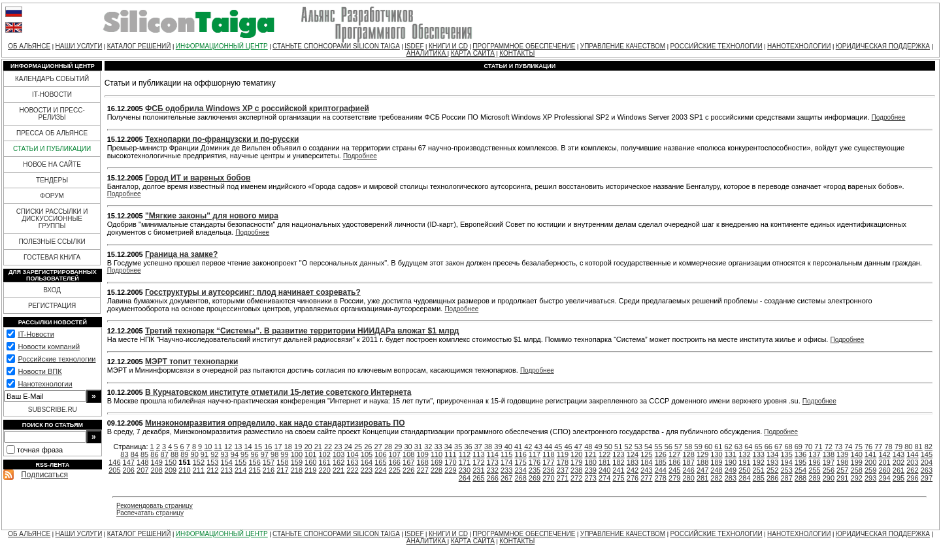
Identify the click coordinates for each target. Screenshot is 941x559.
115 (506, 454)
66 (768, 446)
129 (702, 454)
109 (422, 454)
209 (170, 470)
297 (927, 478)
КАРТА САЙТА (473, 53)
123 (618, 454)
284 (744, 478)
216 (268, 470)
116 (520, 454)
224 (380, 470)
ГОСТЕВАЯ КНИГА (52, 257)
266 (493, 478)
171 (464, 462)
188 (702, 462)
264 (464, 478)
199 (857, 462)
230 (464, 470)
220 (325, 470)
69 (798, 446)
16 (268, 446)
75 (859, 446)
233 (506, 470)
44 (548, 446)
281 (702, 478)
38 (488, 446)
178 (563, 462)
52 (628, 446)
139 (842, 454)
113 (478, 454)
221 (338, 470)
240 (604, 470)
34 (448, 446)
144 (912, 454)
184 (646, 462)
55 (658, 446)
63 (738, 446)
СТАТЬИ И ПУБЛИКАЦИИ (52, 148)
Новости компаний (49, 346)
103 (338, 454)
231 (478, 470)
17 (278, 446)
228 (436, 470)
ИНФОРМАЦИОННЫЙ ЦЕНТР (222, 46)
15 (258, 446)
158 (282, 462)
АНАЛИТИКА (427, 53)
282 (716, 478)
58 (688, 446)
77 (878, 446)
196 (814, 462)
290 (828, 478)
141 (870, 454)
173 (493, 462)
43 (538, 446)
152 (199, 462)
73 (838, 446)
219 (310, 470)
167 (408, 462)
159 (297, 462)
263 (927, 470)
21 (318, 446)
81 (918, 446)
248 (716, 470)
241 (618, 470)
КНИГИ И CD (448, 46)
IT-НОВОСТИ (52, 94)
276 (632, 478)
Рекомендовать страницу (154, 505)
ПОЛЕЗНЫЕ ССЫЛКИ (51, 241)
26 (368, 446)
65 (758, 446)
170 (450, 462)
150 (170, 462)
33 (438, 446)
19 (298, 446)
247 (702, 470)
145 (927, 454)
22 (328, 446)
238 (576, 470)
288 (800, 478)
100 (297, 454)
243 (646, 470)
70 (808, 446)
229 (450, 470)
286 (772, 478)
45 (558, 446)
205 (114, 470)
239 (591, 470)
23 (338, 446)
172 (478, 462)
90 (195, 454)
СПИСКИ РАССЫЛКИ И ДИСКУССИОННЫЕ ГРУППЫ (52, 218)
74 (848, 446)
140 (857, 454)
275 (618, 478)
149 (156, 462)
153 (212, 462)
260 (884, 470)
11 (218, 446)
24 (348, 446)
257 (842, 470)
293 (870, 478)
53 (638, 446)
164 (366, 462)
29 (398, 446)
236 (548, 470)
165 (380, 462)
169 (436, 462)
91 (204, 454)
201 (884, 462)
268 (520, 478)
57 (678, 446)
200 (870, 462)
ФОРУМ (52, 195)
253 (786, 470)
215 (254, 470)
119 (563, 454)
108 (408, 454)
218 (297, 470)
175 (520, 462)
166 (395, 462)
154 (227, 462)
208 (156, 470)
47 (578, 446)
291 (842, 478)
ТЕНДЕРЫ (52, 180)
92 (214, 454)
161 (325, 462)
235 (534, 470)
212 (212, 470)
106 (380, 454)
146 (114, 462)
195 (800, 462)
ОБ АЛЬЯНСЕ (29, 46)
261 (898, 470)
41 (518, 446)
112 (464, 454)
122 (604, 454)
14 (248, 446)
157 (268, 462)
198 (842, 462)
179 (576, 462)
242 (632, 470)
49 (598, 446)
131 (730, 454)
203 (912, 462)
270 (548, 478)
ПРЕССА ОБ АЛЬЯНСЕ (52, 133)
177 (548, 462)
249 (730, 470)
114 (493, 454)
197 (828, 462)
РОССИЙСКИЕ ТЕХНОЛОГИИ (716, 46)
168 (422, 462)
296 (912, 478)
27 (378, 446)
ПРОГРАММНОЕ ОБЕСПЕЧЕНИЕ (523, 46)
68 (788, 446)
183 (632, 462)
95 (244, 454)
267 (506, 478)
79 (898, 446)
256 (828, 470)
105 (366, 454)
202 (898, 462)
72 (829, 446)
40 (508, 446)
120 (576, 454)
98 (274, 454)
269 (534, 478)
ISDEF (413, 46)
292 (857, 478)
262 (912, 470)
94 (235, 454)
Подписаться (44, 474)
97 (265, 454)
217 (282, 470)
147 (129, 462)
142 (884, 454)
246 (688, 470)
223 (366, 470)
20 (308, 446)
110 (436, 454)
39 (498, 446)
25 (358, 446)
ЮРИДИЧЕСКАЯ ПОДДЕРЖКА (883, 46)
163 (352, 462)
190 (730, 462)
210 (184, 470)
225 (395, 470)
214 (240, 470)
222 (352, 470)
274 (604, 478)
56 (668, 446)
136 (800, 454)
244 (661, 470)
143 (898, 454)
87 (165, 454)
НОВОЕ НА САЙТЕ (52, 164)
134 (772, 454)
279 (674, 478)
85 (144, 454)
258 (857, 470)
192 (759, 462)
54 (648, 446)
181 (604, 462)
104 (352, 454)
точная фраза (40, 450)
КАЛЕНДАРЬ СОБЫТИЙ (52, 78)
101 (310, 454)
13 (238, 446)
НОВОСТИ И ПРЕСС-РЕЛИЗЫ (51, 114)
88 (174, 454)
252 (772, 470)
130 (716, 454)
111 (450, 454)
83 (124, 454)
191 (744, 462)
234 (520, 470)
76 (868, 446)
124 (632, 454)
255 (814, 470)
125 (646, 454)
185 (661, 462)
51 (618, 446)
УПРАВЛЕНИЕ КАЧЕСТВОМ (622, 46)
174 (506, 462)
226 (408, 470)
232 (493, 470)
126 (661, 454)
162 (338, 462)
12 (228, 446)
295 (898, 478)
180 (591, 462)
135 (786, 454)
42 (528, 446)
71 (818, 446)
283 (730, 478)
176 (534, 462)
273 (591, 478)
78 (889, 446)
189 (716, 462)
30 (408, 446)
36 (468, 446)
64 (748, 446)
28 (388, 446)
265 (478, 478)
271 (563, 478)
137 (814, 454)
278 (661, 478)
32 (428, 446)
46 (568, 446)
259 (870, 470)
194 (786, 462)
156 (254, 462)
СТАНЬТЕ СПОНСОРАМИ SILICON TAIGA (336, 46)
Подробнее (889, 117)
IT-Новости (36, 334)
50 (608, 446)
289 (814, 478)
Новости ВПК (39, 371)
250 (744, 470)
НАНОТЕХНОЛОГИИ (799, 46)
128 (688, 454)
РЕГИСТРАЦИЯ (52, 305)
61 (718, 446)
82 (929, 446)
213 (227, 470)
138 (828, 454)
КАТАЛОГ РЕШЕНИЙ (139, 46)
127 (674, 454)
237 (563, 470)
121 (591, 454)
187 (688, 462)
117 (534, 454)
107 (395, 454)
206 (129, 470)
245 (674, 470)
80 (908, 446)
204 (927, 462)
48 (588, 446)
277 (646, 478)
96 (254, 454)
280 (688, 478)
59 (698, 446)
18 (288, 446)
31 (418, 446)
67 (778, 446)
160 (310, 462)
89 (184, 454)
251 (759, 470)
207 (142, 470)
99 (284, 454)
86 (154, 454)
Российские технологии (56, 359)
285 (759, 478)
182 (618, 462)
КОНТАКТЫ (517, 53)
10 (208, 446)
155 (240, 462)
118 (548, 454)
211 (199, 470)
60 (708, 446)
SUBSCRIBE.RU (52, 409)
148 (142, 462)
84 (135, 454)
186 (674, 462)
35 (458, 446)
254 (800, 470)
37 (478, 446)
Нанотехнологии (45, 384)
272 (576, 478)
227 (422, 470)
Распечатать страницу (150, 513)
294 (884, 478)
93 (224, 454)
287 (786, 478)
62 (729, 446)
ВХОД (52, 290)
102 (325, 454)
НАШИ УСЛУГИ (79, 46)
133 (759, 454)
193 (772, 462)
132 (744, 454)
